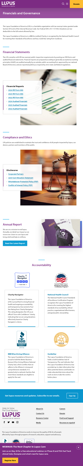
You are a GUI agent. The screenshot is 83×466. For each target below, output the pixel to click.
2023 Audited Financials (17, 105)
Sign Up (72, 396)
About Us (39, 409)
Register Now (10, 460)
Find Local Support (67, 418)
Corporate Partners (15, 174)
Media (38, 423)
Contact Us (40, 413)
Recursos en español (67, 423)
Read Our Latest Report (15, 243)
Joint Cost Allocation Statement (20, 178)
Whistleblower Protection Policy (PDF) (23, 181)
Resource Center (42, 418)
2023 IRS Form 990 (15, 94)
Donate (76, 4)
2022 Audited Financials (17, 109)
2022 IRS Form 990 (15, 97)
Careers (62, 409)
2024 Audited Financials (17, 101)
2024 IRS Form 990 (15, 90)
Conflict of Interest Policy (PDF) (20, 185)
